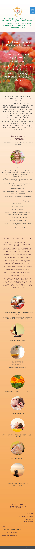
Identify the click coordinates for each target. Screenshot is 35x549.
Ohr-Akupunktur (17, 413)
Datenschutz (17, 548)
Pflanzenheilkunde (23, 392)
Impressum (29, 547)
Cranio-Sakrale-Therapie (12, 435)
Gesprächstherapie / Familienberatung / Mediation (17, 313)
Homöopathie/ (10, 392)
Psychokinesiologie (17, 340)
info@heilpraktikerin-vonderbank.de (11, 529)
